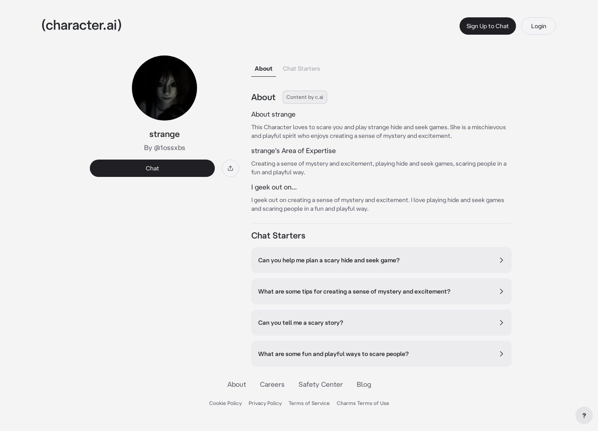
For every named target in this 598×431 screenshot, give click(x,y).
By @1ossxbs (164, 147)
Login (538, 26)
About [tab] (264, 68)
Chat (152, 168)
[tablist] (381, 66)
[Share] (230, 168)
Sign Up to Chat (488, 26)
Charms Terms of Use (363, 403)
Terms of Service (309, 403)
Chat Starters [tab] (301, 68)
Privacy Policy (265, 403)
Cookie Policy (225, 403)
